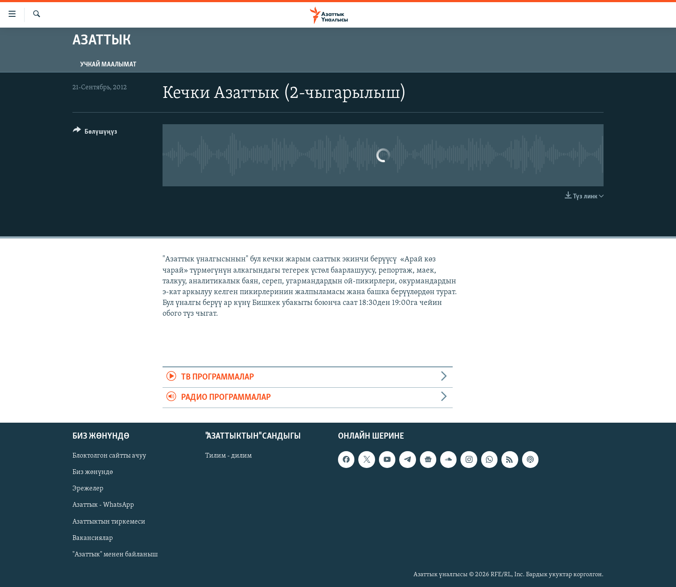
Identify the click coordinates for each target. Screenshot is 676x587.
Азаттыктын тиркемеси (108, 521)
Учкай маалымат (108, 64)
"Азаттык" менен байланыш (115, 554)
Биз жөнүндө (92, 472)
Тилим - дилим (228, 456)
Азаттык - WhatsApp (103, 505)
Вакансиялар (92, 538)
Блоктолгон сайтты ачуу (109, 456)
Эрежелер (87, 489)
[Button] (95, 133)
